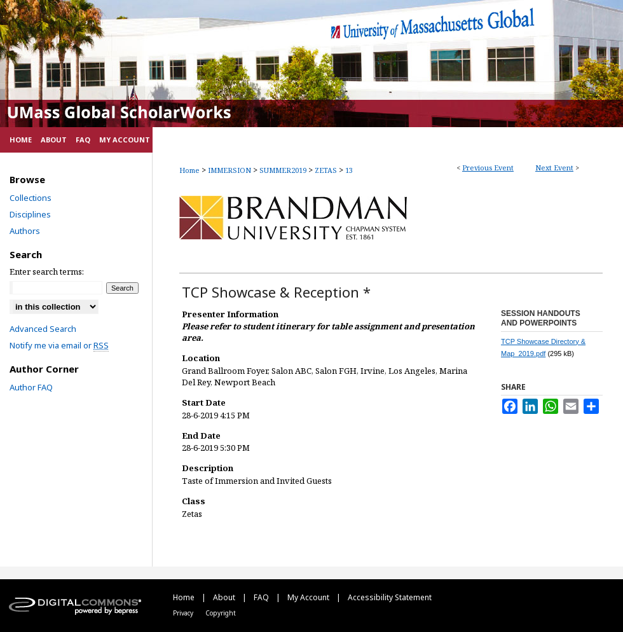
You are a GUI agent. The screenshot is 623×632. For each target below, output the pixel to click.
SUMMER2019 (283, 170)
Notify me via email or (59, 345)
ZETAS (327, 170)
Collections (30, 197)
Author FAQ (31, 387)
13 (349, 170)
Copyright (220, 612)
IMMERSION (230, 170)
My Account (309, 597)
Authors (25, 231)
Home (189, 170)
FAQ (262, 597)
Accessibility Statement (390, 597)
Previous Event (488, 167)
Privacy (184, 612)
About (225, 597)
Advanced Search (43, 328)
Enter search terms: (47, 271)
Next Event (554, 167)
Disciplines (30, 214)
